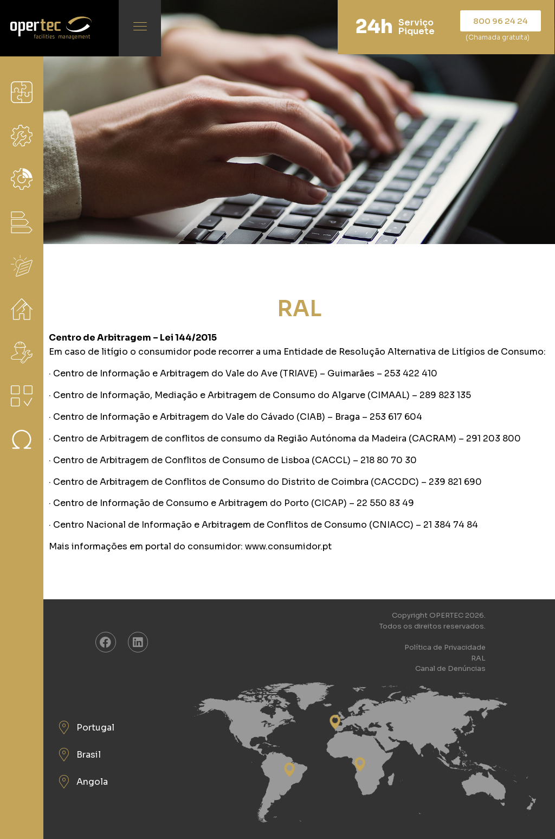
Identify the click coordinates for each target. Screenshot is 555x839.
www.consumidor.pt (288, 546)
